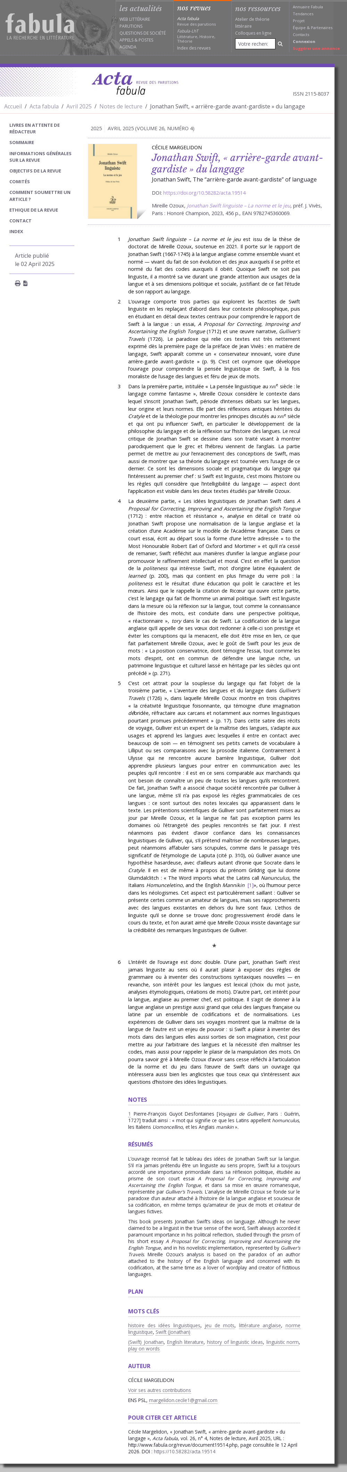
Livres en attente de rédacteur (34, 128)
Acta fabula (44, 106)
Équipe (299, 27)
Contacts (301, 34)
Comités (19, 181)
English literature (185, 1342)
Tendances (303, 13)
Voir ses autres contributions (159, 1390)
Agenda (128, 47)
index (16, 231)
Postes (146, 40)
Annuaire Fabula (308, 6)
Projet (299, 20)
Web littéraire (134, 19)
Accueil (13, 106)
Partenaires (321, 27)
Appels (126, 40)
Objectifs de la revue (35, 171)
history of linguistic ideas (235, 1342)
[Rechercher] (280, 43)
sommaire (21, 142)
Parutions (130, 26)
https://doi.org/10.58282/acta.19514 (204, 192)
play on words (144, 1348)
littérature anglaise (260, 1325)
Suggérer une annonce (316, 48)
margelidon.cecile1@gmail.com (183, 1400)
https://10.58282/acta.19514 (184, 1451)
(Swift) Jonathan (146, 1342)
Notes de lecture (120, 106)
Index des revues (193, 48)
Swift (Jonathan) (173, 1332)
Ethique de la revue (33, 210)
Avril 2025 (79, 106)
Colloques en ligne (253, 33)
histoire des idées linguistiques (164, 1325)
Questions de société (142, 33)
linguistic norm (282, 1342)
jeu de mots (219, 1325)
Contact (20, 221)
